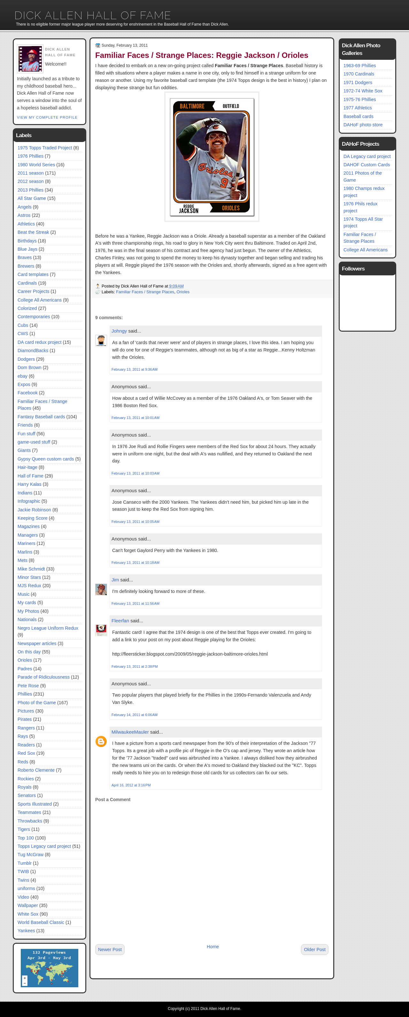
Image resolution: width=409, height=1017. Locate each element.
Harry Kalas (30, 484)
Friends (25, 425)
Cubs (23, 325)
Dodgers (26, 359)
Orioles (25, 660)
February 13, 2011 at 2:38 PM (135, 666)
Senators (27, 795)
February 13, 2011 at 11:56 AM (135, 603)
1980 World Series (36, 164)
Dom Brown (30, 367)
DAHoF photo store (362, 124)
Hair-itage (27, 467)
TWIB (23, 871)
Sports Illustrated (35, 804)
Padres (25, 668)
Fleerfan (120, 620)
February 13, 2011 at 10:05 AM (135, 522)
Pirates (25, 719)
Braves (25, 257)
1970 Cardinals (358, 73)
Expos (24, 384)
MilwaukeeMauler (130, 732)
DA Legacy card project (367, 156)
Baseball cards (358, 116)
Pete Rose (28, 685)
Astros (24, 215)
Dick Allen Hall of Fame (93, 15)
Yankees (26, 930)
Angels (25, 206)
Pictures (26, 710)
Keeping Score (33, 518)
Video (23, 897)
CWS (23, 333)
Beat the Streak (33, 232)
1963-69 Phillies (359, 65)
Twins (23, 880)
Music (23, 594)
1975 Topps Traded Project (45, 147)
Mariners (26, 543)
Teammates (29, 812)
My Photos (28, 611)
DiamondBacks (33, 350)
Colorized (27, 308)
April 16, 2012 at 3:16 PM (131, 785)
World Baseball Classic (41, 922)
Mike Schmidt (31, 569)
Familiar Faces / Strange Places (145, 291)
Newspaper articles (37, 643)
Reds (23, 761)
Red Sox (26, 753)
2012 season (31, 181)
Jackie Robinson (34, 509)
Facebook (28, 392)
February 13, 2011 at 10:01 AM (135, 418)
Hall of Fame (30, 475)
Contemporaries (34, 316)
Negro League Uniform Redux (48, 628)
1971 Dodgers (357, 82)
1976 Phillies (30, 156)
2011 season (31, 173)
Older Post (315, 949)
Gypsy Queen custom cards (46, 458)
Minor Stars (29, 577)
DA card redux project (39, 342)
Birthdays (27, 240)
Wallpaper (28, 905)
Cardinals (27, 283)
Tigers (24, 829)
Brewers (26, 266)
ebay (22, 376)
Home (213, 946)
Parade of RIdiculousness (44, 677)
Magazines (29, 526)
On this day (29, 651)
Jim (115, 579)
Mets (22, 560)
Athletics (26, 223)
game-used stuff (34, 442)
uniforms (26, 888)
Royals (25, 787)
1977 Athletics (357, 107)
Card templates (33, 274)
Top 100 (26, 837)
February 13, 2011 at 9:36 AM (135, 369)
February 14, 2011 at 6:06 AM (135, 715)
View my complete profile (47, 117)
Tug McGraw (30, 854)
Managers (28, 535)
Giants (24, 450)
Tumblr (25, 863)
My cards (27, 602)
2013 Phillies (30, 190)
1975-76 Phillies (359, 99)
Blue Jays (27, 249)
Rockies (26, 778)
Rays (23, 736)
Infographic (29, 501)
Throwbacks (30, 821)
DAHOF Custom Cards (366, 164)
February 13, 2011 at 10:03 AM (135, 473)
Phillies (25, 694)
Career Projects (33, 291)
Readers (26, 744)
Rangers (26, 727)
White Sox (28, 914)
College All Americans (40, 300)
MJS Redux (29, 585)
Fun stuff (26, 433)
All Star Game (32, 198)
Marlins (25, 552)
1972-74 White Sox (362, 90)
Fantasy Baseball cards (41, 416)
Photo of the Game (37, 702)
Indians (25, 492)
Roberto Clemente (36, 770)
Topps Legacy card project (44, 846)
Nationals (27, 619)
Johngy (119, 331)
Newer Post (110, 949)
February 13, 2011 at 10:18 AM (135, 562)
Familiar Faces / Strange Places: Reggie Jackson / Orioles (201, 55)
